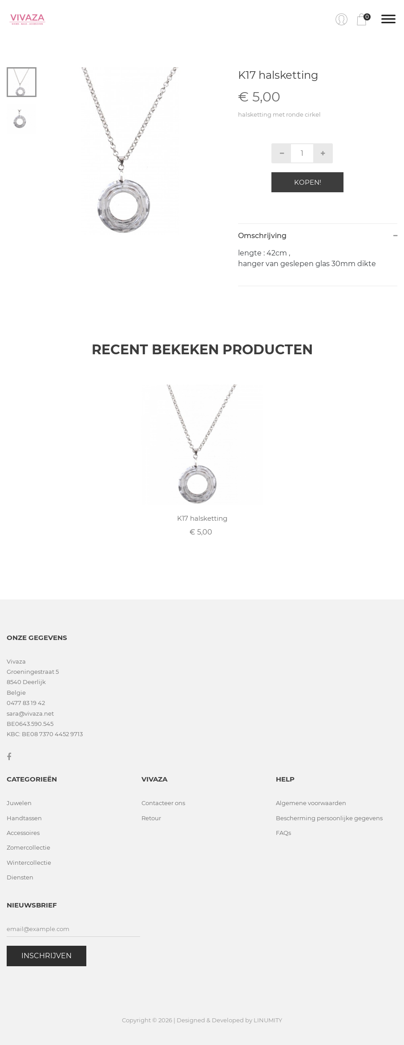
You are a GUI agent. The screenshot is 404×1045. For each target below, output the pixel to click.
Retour (151, 818)
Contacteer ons (163, 802)
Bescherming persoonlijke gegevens (329, 818)
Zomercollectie (28, 847)
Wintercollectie (29, 862)
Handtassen (24, 818)
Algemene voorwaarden (311, 802)
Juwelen (19, 802)
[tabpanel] (130, 151)
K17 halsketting (202, 518)
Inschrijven (46, 956)
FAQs (283, 832)
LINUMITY (268, 1020)
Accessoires (23, 832)
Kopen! (307, 182)
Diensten (20, 877)
